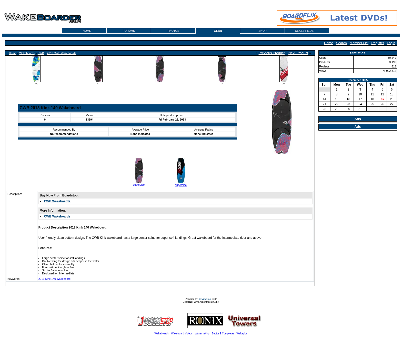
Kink (48, 278)
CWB (41, 53)
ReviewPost (205, 299)
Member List (359, 43)
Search (341, 43)
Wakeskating (202, 333)
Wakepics (242, 333)
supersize (139, 184)
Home (328, 43)
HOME (87, 30)
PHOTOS (173, 30)
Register (377, 43)
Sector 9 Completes (223, 333)
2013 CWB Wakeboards (61, 53)
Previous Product (271, 53)
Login (391, 43)
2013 (41, 278)
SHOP (262, 30)
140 (53, 278)
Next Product (298, 53)
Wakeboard (64, 278)
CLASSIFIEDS (304, 30)
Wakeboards (26, 53)
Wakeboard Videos (182, 333)
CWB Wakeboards (57, 201)
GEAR (218, 30)
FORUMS (129, 30)
